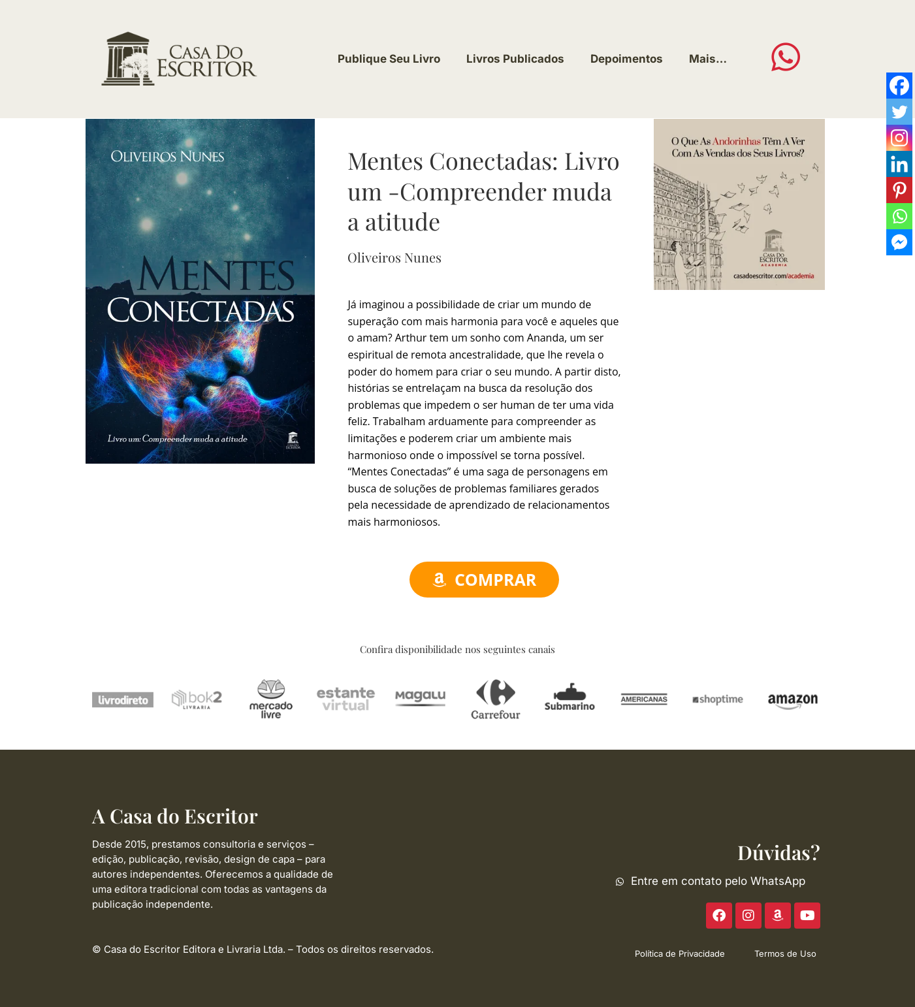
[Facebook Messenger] (899, 242)
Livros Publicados (515, 58)
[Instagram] (899, 138)
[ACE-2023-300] (739, 203)
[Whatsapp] (899, 216)
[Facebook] (899, 85)
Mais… (708, 58)
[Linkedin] (899, 164)
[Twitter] (899, 112)
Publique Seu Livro (389, 58)
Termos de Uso (785, 953)
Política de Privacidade (680, 953)
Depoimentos (626, 58)
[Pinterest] (899, 190)
